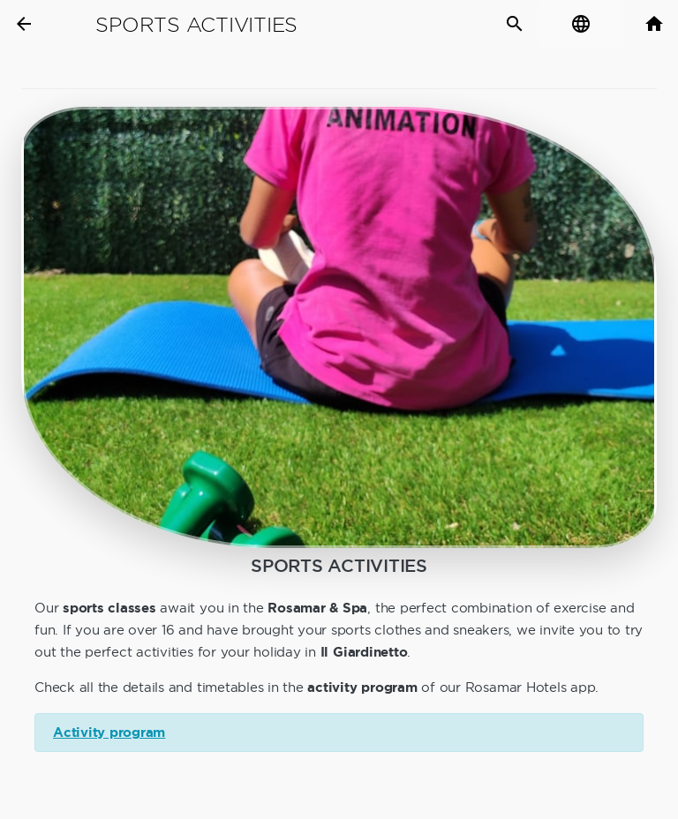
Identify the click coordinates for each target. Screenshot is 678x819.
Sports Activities (196, 24)
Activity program (109, 732)
